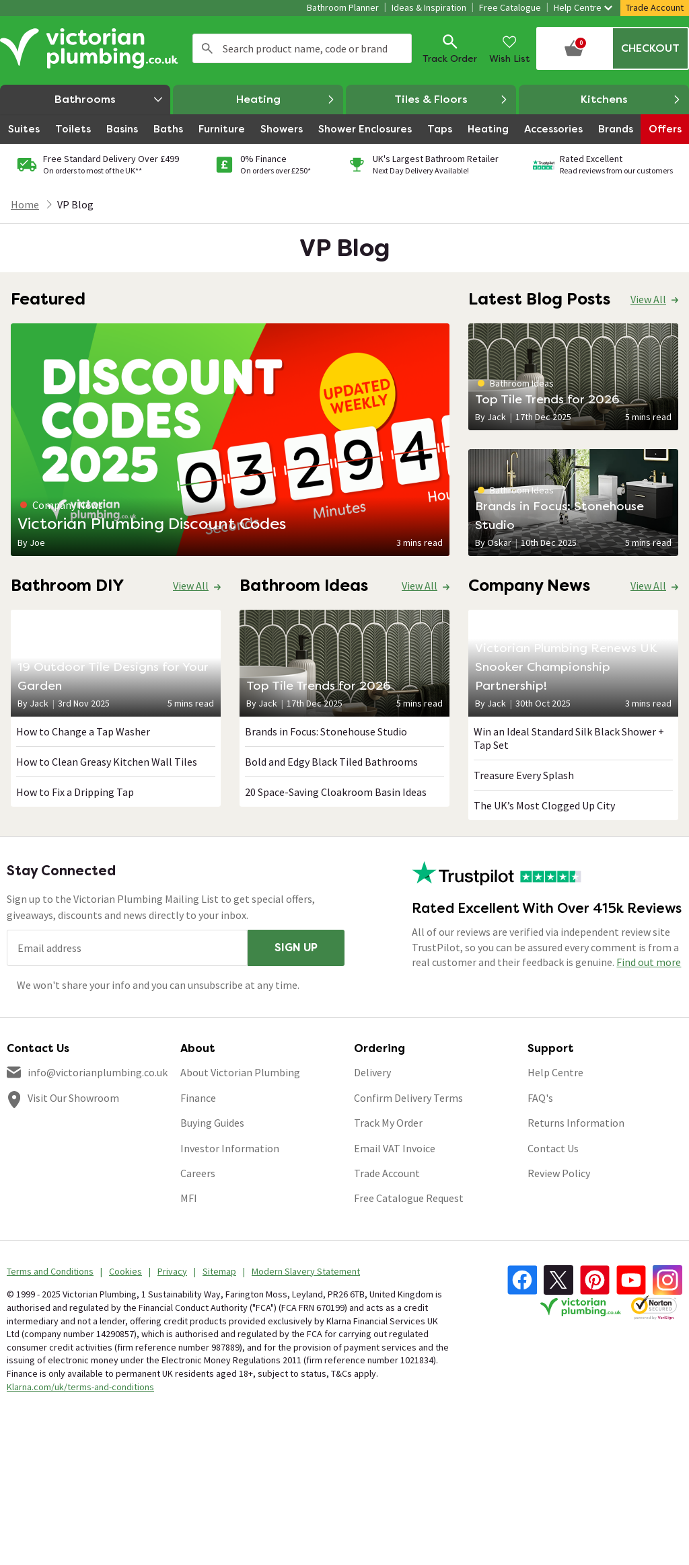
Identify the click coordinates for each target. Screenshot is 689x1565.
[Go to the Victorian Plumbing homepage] (91, 48)
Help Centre (583, 7)
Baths (168, 128)
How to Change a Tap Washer (83, 731)
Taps (439, 128)
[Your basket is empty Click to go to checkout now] (612, 48)
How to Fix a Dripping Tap (75, 792)
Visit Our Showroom (73, 1098)
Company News (61, 505)
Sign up (296, 947)
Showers (281, 128)
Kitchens (631, 99)
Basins (122, 128)
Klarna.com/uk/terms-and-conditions (80, 1387)
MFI (188, 1198)
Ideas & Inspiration (429, 7)
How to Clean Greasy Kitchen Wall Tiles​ (106, 761)
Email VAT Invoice (394, 1148)
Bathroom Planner (343, 7)
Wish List (509, 48)
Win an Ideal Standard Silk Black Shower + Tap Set (569, 738)
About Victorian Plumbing (240, 1072)
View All (648, 299)
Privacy (172, 1271)
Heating (286, 99)
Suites (24, 128)
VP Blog (75, 204)
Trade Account (655, 7)
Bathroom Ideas (516, 383)
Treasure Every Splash (524, 775)
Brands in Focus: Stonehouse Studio (559, 515)
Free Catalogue (510, 7)
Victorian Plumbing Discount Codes (151, 523)
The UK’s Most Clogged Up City (544, 805)
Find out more (648, 962)
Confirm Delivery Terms (408, 1098)
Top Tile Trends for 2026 (547, 399)
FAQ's (540, 1098)
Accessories (553, 128)
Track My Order (388, 1122)
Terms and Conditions (50, 1271)
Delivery (372, 1072)
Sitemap (219, 1271)
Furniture (221, 128)
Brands (615, 128)
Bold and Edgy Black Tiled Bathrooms (331, 761)
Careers (197, 1173)
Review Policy (559, 1173)
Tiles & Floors (451, 99)
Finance (198, 1098)
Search (207, 48)
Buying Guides (212, 1122)
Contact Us (553, 1148)
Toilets (73, 128)
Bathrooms (112, 99)
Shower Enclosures (365, 128)
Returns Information (576, 1122)
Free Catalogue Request (409, 1198)
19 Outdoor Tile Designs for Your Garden (113, 676)
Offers (665, 128)
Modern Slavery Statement (306, 1271)
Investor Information (229, 1148)
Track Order (450, 48)
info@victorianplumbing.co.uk (98, 1072)
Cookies (125, 1271)
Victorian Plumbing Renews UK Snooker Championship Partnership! (566, 666)
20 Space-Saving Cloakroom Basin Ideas (336, 792)
